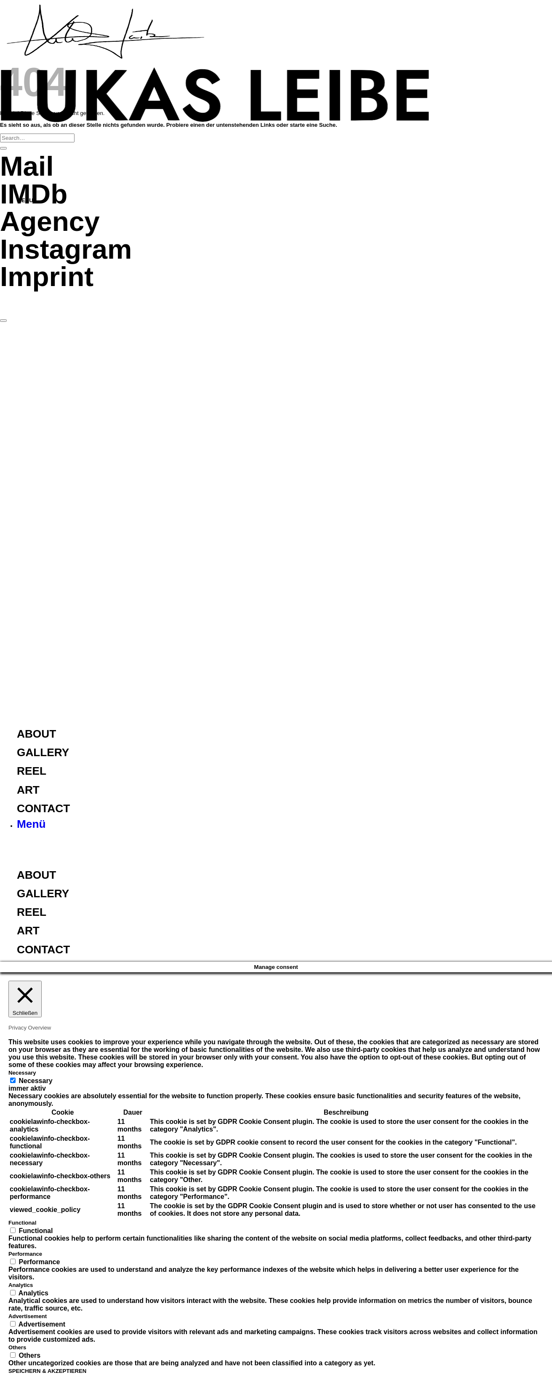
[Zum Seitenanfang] (3, 320)
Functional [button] (22, 1223)
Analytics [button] (20, 1285)
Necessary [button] (22, 1073)
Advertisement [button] (27, 1316)
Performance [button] (25, 1254)
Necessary (35, 1080)
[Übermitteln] (3, 148)
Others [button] (17, 1347)
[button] (31, 826)
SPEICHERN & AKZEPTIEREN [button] (47, 1371)
